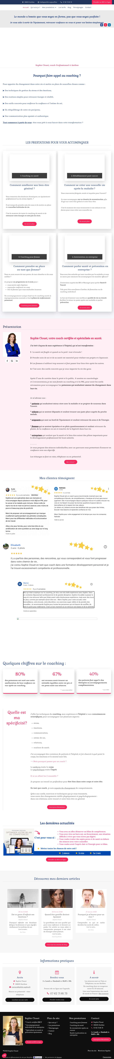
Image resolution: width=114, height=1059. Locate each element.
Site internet (103, 994)
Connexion (107, 1057)
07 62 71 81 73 (58, 993)
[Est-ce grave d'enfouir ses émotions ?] (23, 898)
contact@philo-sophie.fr (21, 987)
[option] (23, 912)
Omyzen (59, 1057)
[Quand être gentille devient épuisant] (57, 898)
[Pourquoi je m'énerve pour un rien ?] (91, 898)
